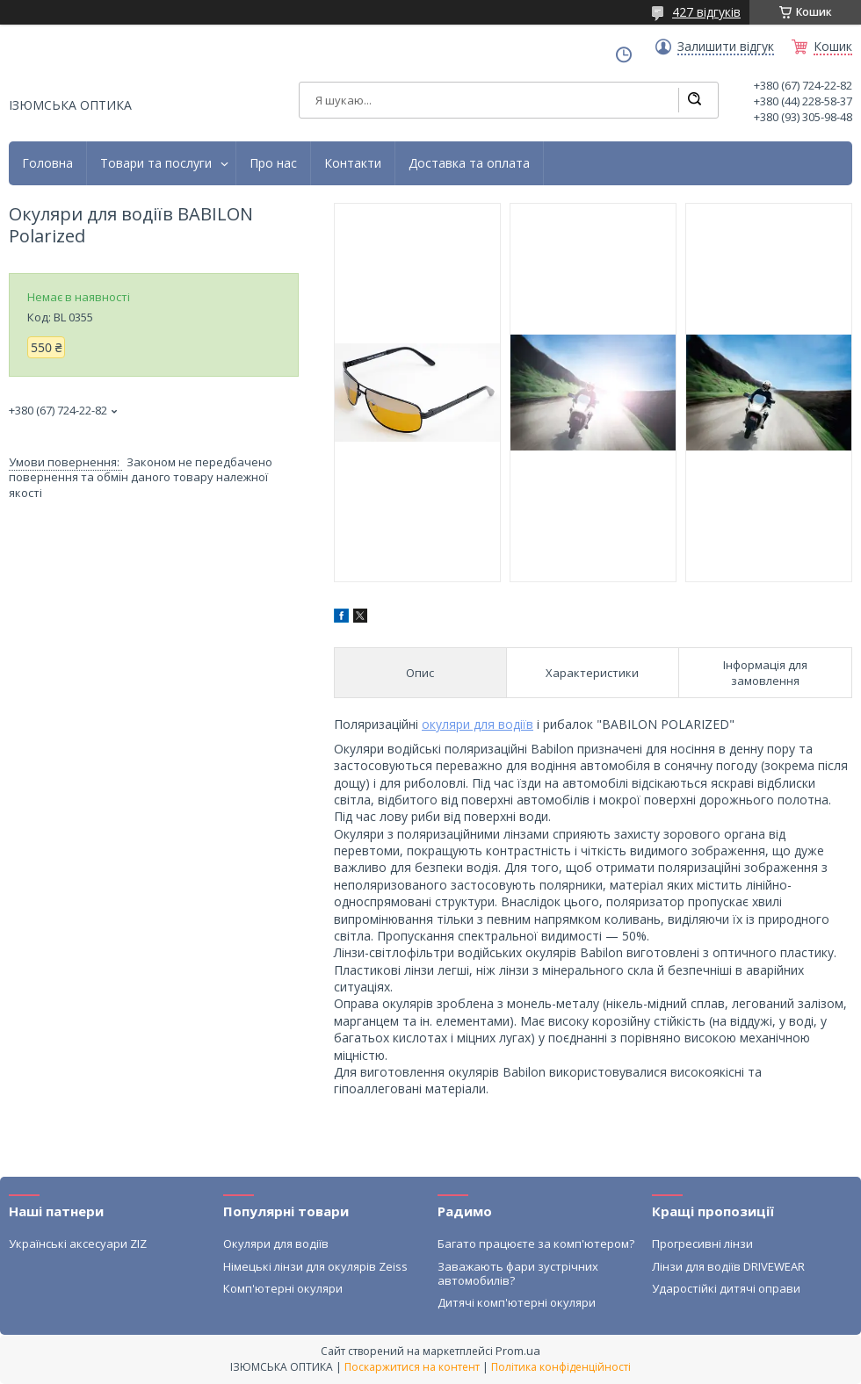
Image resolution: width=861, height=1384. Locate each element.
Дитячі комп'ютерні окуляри (517, 1302)
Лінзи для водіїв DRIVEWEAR (728, 1266)
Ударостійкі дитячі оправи (726, 1288)
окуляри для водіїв (477, 724)
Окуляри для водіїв (276, 1243)
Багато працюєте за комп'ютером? (536, 1243)
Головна (47, 163)
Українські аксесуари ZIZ (78, 1243)
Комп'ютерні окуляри (283, 1288)
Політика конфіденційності (561, 1366)
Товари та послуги (156, 163)
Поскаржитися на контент (412, 1366)
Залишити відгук (725, 46)
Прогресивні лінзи (702, 1243)
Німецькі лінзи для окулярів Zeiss (315, 1266)
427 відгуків (706, 12)
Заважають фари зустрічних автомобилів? (518, 1273)
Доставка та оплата (469, 163)
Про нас (273, 163)
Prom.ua (518, 1351)
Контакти (352, 163)
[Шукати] (694, 100)
